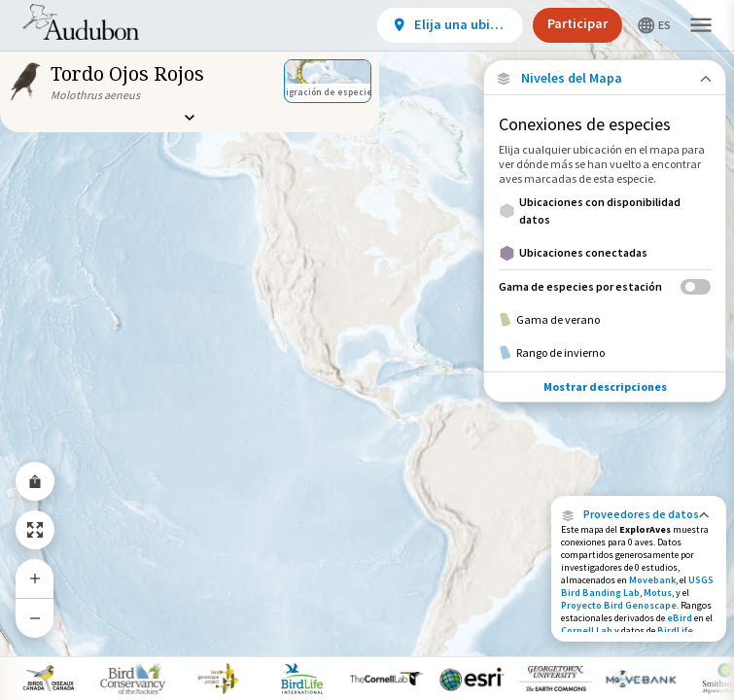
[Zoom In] (35, 578)
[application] (367, 350)
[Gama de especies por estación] (605, 286)
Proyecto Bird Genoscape (619, 605)
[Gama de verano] (605, 319)
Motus (658, 592)
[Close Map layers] (604, 78)
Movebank (652, 580)
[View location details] (450, 25)
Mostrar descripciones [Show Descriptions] (605, 386)
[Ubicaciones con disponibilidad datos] (605, 211)
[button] (639, 514)
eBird (679, 618)
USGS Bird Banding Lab (637, 586)
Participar (577, 23)
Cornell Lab (586, 630)
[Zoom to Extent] (35, 529)
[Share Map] (35, 481)
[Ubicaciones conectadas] (605, 252)
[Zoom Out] (35, 618)
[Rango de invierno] (605, 352)
